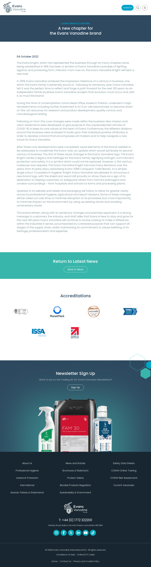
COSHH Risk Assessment (123, 477)
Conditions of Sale (65, 554)
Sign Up (75, 387)
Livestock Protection (27, 477)
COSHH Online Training (123, 470)
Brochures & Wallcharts (75, 470)
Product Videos (75, 477)
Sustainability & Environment (75, 492)
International (27, 485)
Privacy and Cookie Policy (86, 561)
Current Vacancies (123, 485)
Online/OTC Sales (86, 554)
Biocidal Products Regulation (75, 485)
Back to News (75, 269)
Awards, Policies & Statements (27, 492)
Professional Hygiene (27, 470)
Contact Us (127, 7)
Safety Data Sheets (124, 463)
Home (55, 561)
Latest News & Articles (75, 23)
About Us (27, 463)
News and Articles (75, 463)
